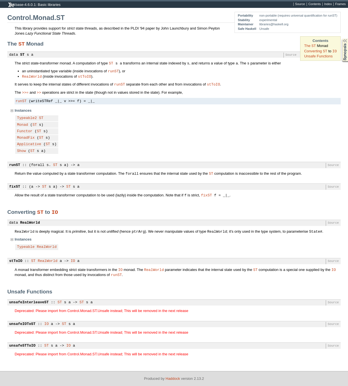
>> (39, 92)
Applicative (29, 144)
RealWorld (32, 76)
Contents (314, 4)
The (307, 46)
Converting (313, 51)
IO (334, 50)
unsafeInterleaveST (29, 302)
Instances (23, 110)
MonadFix (26, 137)
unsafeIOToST (22, 324)
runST (113, 70)
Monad (22, 124)
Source (300, 4)
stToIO (84, 76)
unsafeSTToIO (22, 345)
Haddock (173, 378)
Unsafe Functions (318, 56)
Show (21, 151)
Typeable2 (27, 118)
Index (328, 4)
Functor (25, 131)
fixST (14, 186)
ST (313, 45)
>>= (25, 92)
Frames (340, 4)
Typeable (26, 247)
